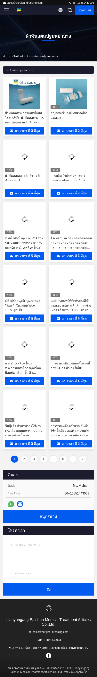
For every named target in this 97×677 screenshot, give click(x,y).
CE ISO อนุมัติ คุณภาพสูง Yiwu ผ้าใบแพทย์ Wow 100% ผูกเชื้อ (22, 305)
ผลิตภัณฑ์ (17, 56)
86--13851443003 (81, 2)
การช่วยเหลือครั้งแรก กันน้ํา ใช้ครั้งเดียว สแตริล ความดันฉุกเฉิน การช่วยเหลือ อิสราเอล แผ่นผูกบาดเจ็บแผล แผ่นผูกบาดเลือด (71, 435)
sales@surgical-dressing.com (23, 2)
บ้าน (5, 56)
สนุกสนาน (84, 10)
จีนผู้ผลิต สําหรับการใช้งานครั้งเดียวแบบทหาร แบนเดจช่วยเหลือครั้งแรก (23, 430)
